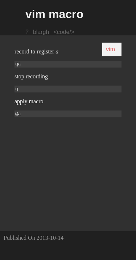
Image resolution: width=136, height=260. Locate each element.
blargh (41, 32)
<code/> (63, 32)
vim (110, 49)
